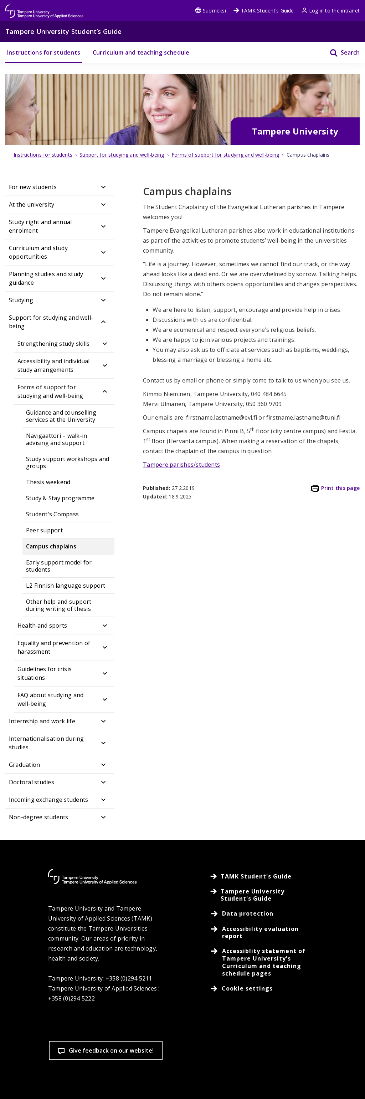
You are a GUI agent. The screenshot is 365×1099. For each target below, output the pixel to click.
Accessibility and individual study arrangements (53, 365)
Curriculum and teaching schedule (141, 52)
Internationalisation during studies (46, 743)
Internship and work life (42, 721)
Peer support (44, 530)
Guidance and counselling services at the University (61, 416)
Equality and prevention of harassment (53, 647)
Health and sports (42, 625)
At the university (31, 204)
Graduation (24, 765)
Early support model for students (59, 565)
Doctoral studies (31, 782)
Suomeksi (210, 10)
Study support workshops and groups (67, 462)
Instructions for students (43, 52)
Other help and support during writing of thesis (58, 605)
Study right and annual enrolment (40, 226)
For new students (33, 187)
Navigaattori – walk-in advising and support (56, 439)
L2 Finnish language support (65, 585)
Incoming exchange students (48, 800)
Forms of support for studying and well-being (50, 391)
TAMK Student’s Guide (263, 10)
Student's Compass (52, 514)
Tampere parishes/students (181, 465)
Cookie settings (51, 1081)
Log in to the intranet (330, 10)
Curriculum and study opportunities (38, 252)
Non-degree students (38, 817)
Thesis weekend (48, 482)
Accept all (136, 1081)
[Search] (340, 52)
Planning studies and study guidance (46, 278)
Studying (21, 300)
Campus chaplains (51, 546)
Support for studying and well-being (51, 322)
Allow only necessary (220, 1081)
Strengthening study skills (53, 344)
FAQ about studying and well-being (50, 699)
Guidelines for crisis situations (44, 673)
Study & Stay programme (60, 498)
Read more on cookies (56, 1056)
